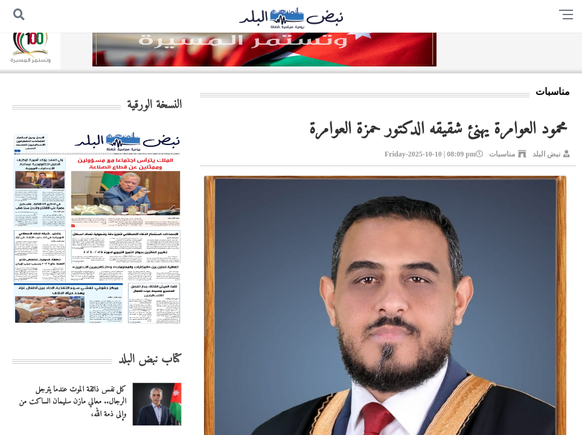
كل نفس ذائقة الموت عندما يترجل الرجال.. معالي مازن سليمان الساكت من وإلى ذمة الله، (72, 402)
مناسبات (502, 154)
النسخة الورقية (154, 105)
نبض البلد (546, 154)
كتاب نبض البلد (150, 359)
